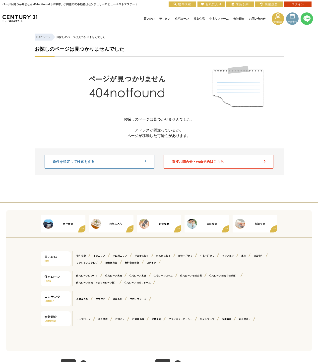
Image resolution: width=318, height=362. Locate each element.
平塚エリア (99, 255)
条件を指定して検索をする (99, 162)
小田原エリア (120, 255)
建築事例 (117, 299)
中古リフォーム (138, 299)
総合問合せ (245, 319)
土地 (243, 255)
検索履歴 (269, 4)
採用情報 (226, 319)
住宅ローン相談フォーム (138, 282)
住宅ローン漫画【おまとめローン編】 (96, 282)
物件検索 (81, 255)
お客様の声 (138, 319)
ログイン (151, 262)
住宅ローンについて (87, 275)
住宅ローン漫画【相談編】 (223, 275)
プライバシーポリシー (180, 319)
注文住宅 (100, 299)
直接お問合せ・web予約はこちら (218, 162)
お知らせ (120, 319)
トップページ (83, 319)
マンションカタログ (87, 262)
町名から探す (163, 255)
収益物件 (258, 255)
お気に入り (211, 4)
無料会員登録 (132, 262)
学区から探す (142, 255)
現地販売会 (111, 262)
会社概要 (103, 319)
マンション (228, 255)
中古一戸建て (207, 255)
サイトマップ (207, 319)
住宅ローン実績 (113, 275)
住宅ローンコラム (163, 275)
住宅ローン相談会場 (191, 275)
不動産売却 (82, 299)
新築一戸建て (185, 255)
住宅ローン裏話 (137, 275)
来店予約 (156, 319)
